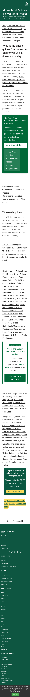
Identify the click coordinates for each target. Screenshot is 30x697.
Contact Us (4, 535)
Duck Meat (18, 406)
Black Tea (3, 682)
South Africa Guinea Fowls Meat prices (13, 280)
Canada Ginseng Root (6, 664)
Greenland (11, 19)
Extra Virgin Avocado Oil (7, 680)
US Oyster (3, 675)
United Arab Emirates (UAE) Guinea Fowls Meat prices (14, 298)
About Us (3, 560)
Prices (5, 19)
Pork (4, 400)
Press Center (4, 563)
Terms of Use (4, 584)
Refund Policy (4, 548)
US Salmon (4, 671)
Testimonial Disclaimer (6, 581)
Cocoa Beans (4, 659)
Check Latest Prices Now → (15, 377)
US (2, 604)
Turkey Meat (7, 406)
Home (5, 16)
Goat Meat (18, 400)
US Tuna (3, 673)
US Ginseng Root (5, 678)
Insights (3, 624)
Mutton (10, 400)
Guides (3, 618)
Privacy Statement (5, 575)
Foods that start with (6, 638)
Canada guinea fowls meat (13, 425)
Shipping (3, 545)
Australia (3, 609)
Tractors (3, 646)
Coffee (2, 598)
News (2, 601)
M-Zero (3, 635)
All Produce (4, 626)
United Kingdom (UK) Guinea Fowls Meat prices (14, 335)
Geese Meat (7, 409)
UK (2, 612)
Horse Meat (7, 403)
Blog (2, 621)
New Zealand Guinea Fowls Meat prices (14, 317)
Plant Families (4, 641)
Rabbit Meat (19, 409)
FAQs (2, 539)
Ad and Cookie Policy (6, 578)
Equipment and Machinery (7, 644)
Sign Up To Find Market (15, 491)
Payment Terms (5, 542)
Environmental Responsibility (8, 566)
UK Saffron (4, 662)
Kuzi (2, 615)
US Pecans (4, 657)
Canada (3, 606)
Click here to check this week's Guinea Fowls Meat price (13, 199)
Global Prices (4, 595)
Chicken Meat (19, 403)
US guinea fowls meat (11, 429)
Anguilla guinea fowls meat (13, 432)
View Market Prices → (15, 145)
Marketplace (4, 649)
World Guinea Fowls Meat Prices (17, 16)
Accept (15, 694)
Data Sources (4, 632)
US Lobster (4, 666)
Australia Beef (4, 669)
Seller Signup (4, 629)
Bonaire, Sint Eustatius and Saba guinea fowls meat (13, 444)
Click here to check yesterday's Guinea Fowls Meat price (13, 190)
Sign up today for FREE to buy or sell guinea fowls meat (15, 504)
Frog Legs (6, 412)
